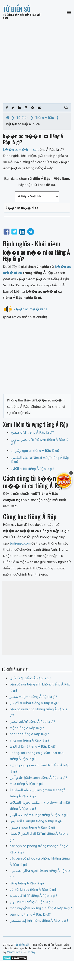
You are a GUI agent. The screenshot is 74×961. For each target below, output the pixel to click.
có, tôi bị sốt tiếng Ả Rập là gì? (33, 890)
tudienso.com (20, 544)
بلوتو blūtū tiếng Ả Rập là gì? (31, 902)
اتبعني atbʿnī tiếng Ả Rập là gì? (32, 722)
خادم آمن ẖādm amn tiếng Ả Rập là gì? (38, 778)
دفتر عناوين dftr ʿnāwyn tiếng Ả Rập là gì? (39, 442)
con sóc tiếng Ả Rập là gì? (29, 734)
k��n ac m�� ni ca (30, 309)
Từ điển (22, 118)
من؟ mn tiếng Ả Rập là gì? (29, 740)
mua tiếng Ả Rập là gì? (26, 784)
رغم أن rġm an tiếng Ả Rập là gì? (35, 451)
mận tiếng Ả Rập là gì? (27, 728)
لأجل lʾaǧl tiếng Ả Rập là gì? (30, 678)
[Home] (7, 118)
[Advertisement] (37, 61)
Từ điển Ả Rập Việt (13, 14)
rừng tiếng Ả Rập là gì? (27, 883)
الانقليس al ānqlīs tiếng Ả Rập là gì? (36, 821)
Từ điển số (17, 9)
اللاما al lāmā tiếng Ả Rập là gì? (33, 747)
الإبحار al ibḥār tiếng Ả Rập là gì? (34, 703)
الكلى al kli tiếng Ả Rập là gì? (32, 469)
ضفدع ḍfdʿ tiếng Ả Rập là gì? (32, 433)
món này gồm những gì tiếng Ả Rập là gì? (41, 908)
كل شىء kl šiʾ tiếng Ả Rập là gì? (33, 896)
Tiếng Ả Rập (44, 118)
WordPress (14, 952)
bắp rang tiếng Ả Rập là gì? (30, 915)
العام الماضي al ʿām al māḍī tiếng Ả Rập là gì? (40, 460)
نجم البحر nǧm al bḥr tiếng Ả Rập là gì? (39, 815)
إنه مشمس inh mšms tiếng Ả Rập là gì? (39, 921)
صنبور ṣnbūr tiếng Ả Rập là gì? (32, 828)
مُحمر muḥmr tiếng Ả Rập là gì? (33, 697)
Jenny (31, 952)
